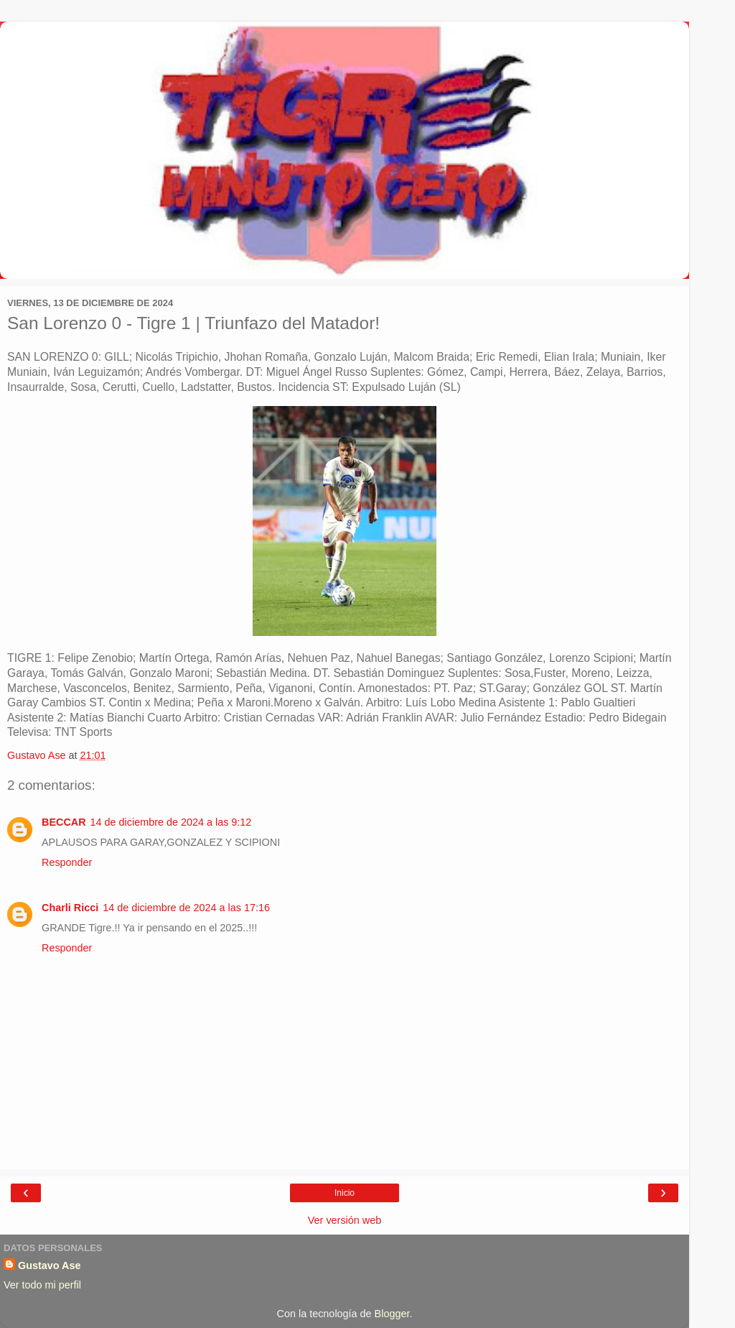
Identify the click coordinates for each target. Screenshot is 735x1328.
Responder (67, 862)
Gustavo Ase (49, 1265)
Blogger (392, 1313)
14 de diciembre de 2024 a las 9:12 (171, 822)
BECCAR (64, 822)
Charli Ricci (70, 907)
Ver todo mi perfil (42, 1285)
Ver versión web (344, 1220)
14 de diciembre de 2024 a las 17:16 (186, 907)
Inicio (344, 1193)
